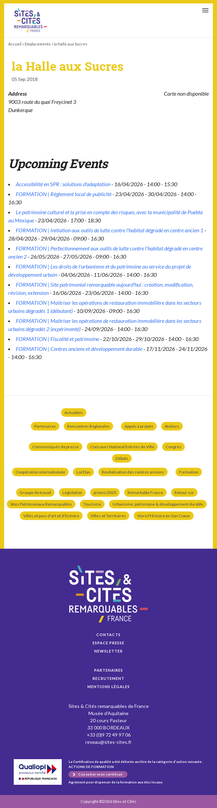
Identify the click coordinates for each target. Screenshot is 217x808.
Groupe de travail (35, 492)
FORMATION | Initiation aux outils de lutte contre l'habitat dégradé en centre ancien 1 (109, 230)
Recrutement (108, 678)
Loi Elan (83, 472)
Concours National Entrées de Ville (122, 446)
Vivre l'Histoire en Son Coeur (163, 515)
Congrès (173, 446)
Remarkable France (145, 492)
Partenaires (45, 426)
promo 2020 (105, 492)
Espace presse (108, 643)
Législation (72, 492)
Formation (188, 472)
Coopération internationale (40, 472)
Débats (122, 458)
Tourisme (92, 504)
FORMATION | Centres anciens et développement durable (79, 348)
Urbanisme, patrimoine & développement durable (157, 504)
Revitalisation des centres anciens (133, 472)
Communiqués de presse (55, 446)
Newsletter (108, 651)
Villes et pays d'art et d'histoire (51, 515)
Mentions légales (108, 686)
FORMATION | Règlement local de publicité (63, 194)
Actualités (73, 412)
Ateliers (172, 426)
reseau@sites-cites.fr (108, 742)
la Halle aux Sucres (30, 20)
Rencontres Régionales (88, 426)
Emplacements (38, 44)
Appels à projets (138, 426)
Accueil (15, 44)
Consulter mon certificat (100, 774)
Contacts (108, 634)
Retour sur (184, 492)
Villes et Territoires (108, 515)
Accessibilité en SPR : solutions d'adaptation (63, 184)
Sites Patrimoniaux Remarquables (41, 504)
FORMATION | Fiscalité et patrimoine (57, 338)
